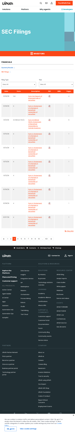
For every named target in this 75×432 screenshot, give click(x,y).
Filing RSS (69, 231)
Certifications (42, 301)
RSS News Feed (44, 248)
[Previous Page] (3, 239)
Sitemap (56, 248)
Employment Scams (45, 406)
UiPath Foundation (44, 392)
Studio (23, 306)
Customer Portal (43, 320)
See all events (61, 327)
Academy (41, 293)
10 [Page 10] (39, 239)
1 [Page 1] (8, 239)
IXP (22, 283)
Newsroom (41, 368)
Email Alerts (19, 248)
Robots (23, 302)
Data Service (25, 271)
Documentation (43, 324)
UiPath (60, 315)
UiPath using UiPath (44, 380)
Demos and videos (63, 298)
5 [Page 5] (22, 239)
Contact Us (54, 255)
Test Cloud (24, 314)
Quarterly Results (7, 67)
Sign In (68, 255)
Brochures (60, 294)
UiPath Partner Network (10, 352)
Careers (41, 360)
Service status (43, 340)
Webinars (60, 290)
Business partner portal (10, 368)
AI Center (5, 298)
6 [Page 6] (25, 239)
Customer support (9, 281)
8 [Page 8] (32, 239)
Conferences (61, 319)
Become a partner (8, 360)
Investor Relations (44, 372)
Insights (23, 275)
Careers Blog (42, 364)
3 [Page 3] (15, 239)
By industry (42, 274)
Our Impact (42, 384)
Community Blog (44, 332)
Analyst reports (62, 278)
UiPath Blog (60, 274)
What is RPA (42, 305)
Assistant (5, 306)
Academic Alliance (44, 297)
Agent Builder (6, 294)
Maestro (23, 291)
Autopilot (5, 318)
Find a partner (7, 356)
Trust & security (43, 376)
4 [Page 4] (18, 239)
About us (41, 352)
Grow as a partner (8, 364)
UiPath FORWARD (62, 307)
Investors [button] (37, 53)
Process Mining (26, 298)
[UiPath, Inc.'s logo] (6, 255)
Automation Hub (7, 310)
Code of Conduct (44, 396)
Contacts (31, 248)
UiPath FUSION (61, 311)
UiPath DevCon (62, 323)
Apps (4, 302)
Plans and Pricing (9, 277)
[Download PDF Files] (49, 96)
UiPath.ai (41, 356)
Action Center (7, 290)
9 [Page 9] (36, 239)
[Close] (73, 419)
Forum (40, 328)
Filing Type (4, 80)
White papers (61, 286)
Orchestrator (25, 294)
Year (40, 80)
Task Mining (24, 310)
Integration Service (27, 279)
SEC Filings (5, 72)
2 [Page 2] (11, 239)
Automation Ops (7, 314)
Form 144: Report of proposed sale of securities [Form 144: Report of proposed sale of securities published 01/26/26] (35, 98)
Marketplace (25, 287)
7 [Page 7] (29, 239)
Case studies (61, 282)
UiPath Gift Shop (43, 388)
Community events (44, 336)
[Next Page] (51, 239)
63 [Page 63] (47, 239)
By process (41, 278)
